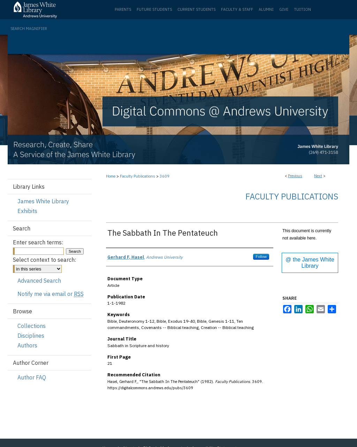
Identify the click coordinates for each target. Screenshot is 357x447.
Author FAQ (31, 377)
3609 (164, 176)
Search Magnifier (28, 28)
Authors (27, 345)
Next (318, 175)
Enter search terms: (38, 242)
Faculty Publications (137, 176)
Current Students (196, 9)
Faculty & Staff (237, 9)
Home (110, 176)
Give (283, 9)
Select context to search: (44, 259)
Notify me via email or (50, 293)
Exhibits (27, 210)
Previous (295, 175)
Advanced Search (39, 280)
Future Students (154, 9)
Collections (31, 325)
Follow (261, 256)
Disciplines (30, 335)
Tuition (302, 9)
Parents (123, 9)
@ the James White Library (310, 263)
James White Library (43, 201)
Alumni (266, 9)
